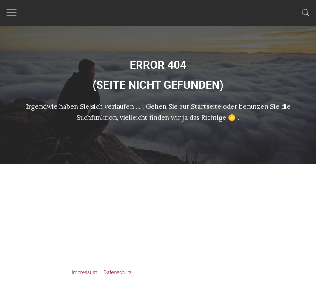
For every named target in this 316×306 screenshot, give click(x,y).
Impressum (84, 272)
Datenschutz (117, 272)
